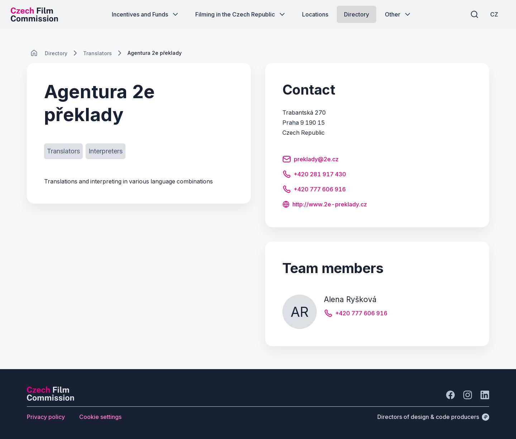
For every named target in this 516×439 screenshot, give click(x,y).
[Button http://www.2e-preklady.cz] (324, 205)
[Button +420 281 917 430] (314, 175)
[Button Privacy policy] (46, 416)
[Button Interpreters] (106, 151)
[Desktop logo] (34, 14)
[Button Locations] (315, 14)
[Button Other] (398, 14)
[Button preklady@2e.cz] (310, 160)
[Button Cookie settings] (100, 416)
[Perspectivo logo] (50, 398)
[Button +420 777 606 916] (314, 190)
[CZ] (494, 14)
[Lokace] (56, 53)
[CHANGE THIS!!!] (34, 53)
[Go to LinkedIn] (484, 395)
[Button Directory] (356, 14)
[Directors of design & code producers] (433, 416)
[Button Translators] (63, 151)
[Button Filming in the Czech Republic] (240, 14)
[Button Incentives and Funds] (146, 14)
